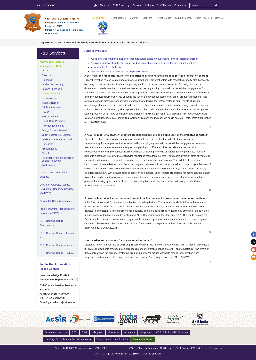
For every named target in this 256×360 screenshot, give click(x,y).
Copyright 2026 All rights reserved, (81, 348)
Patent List (47, 79)
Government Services (56, 332)
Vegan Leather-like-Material (56, 134)
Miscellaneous (49, 148)
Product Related (50, 116)
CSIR (37, 5)
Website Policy (200, 348)
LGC (176, 348)
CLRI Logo (166, 348)
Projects (46, 75)
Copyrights (47, 144)
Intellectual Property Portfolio (57, 139)
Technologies (118, 17)
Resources (146, 17)
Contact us (180, 5)
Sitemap (186, 348)
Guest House (202, 17)
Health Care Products (53, 121)
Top (209, 126)
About (45, 70)
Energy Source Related (54, 130)
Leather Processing (52, 84)
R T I (74, 332)
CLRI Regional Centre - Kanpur (56, 245)
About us (104, 5)
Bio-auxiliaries (49, 98)
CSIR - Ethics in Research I (144, 348)
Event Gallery (164, 17)
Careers (137, 5)
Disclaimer (216, 348)
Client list (46, 153)
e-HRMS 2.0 (217, 17)
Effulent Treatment (52, 107)
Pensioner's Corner (143, 339)
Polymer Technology (53, 125)
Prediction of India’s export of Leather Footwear (58, 159)
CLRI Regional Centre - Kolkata (57, 253)
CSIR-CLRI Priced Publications (172, 332)
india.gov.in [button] (97, 332)
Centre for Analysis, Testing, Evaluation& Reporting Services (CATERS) (57, 188)
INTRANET (49, 5)
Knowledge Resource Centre (55, 201)
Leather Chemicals (52, 88)
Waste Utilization (50, 102)
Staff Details (164, 5)
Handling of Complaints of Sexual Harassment (68, 339)
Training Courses (183, 17)
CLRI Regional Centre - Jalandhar (58, 233)
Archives (149, 5)
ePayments (113, 332)
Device (45, 111)
